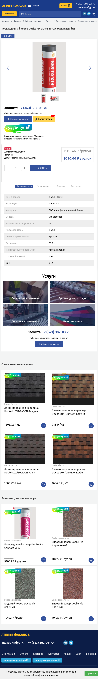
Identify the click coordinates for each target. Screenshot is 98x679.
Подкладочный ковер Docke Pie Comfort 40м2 (23, 546)
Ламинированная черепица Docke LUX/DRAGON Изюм (21, 471)
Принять (91, 673)
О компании (8, 653)
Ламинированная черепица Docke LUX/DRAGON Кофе (69, 471)
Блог (78, 653)
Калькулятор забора (16, 660)
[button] (8, 68)
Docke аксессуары (64, 21)
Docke (49, 21)
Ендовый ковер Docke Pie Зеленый (20, 605)
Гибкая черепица (33, 21)
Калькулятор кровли (47, 660)
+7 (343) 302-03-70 (85, 3)
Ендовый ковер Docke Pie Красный (67, 605)
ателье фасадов (14, 5)
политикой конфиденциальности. (41, 675)
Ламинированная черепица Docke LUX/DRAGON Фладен (21, 409)
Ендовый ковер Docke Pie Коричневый (67, 543)
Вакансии (91, 653)
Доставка (38, 653)
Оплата (24, 653)
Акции (67, 653)
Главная (5, 21)
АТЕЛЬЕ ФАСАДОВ (15, 635)
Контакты (53, 653)
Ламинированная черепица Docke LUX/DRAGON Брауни (69, 412)
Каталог (17, 21)
